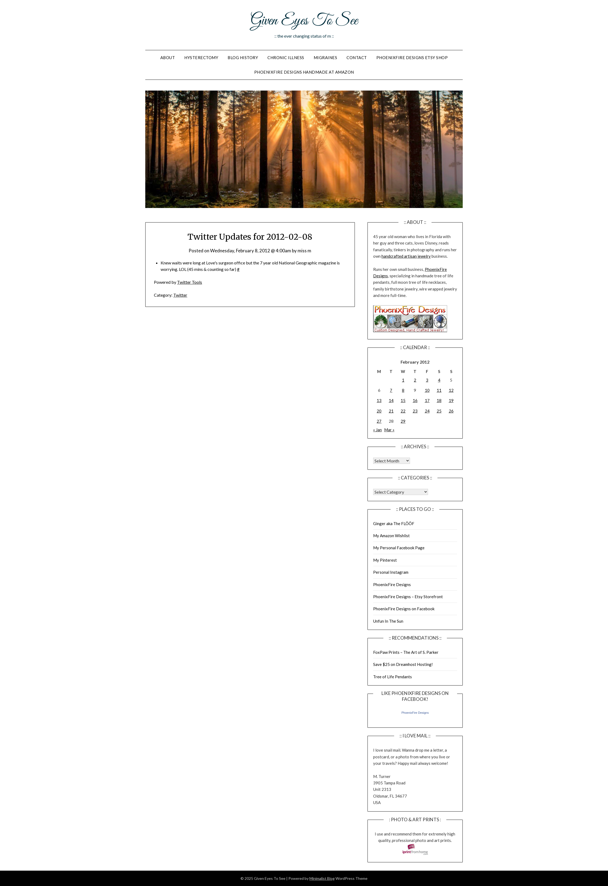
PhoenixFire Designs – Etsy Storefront (408, 596)
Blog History (243, 57)
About (167, 57)
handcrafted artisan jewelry (406, 256)
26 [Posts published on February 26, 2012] (451, 410)
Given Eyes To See (304, 21)
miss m (304, 250)
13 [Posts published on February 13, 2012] (379, 400)
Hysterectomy (201, 57)
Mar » (389, 429)
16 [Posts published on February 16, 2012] (415, 400)
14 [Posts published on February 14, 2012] (391, 400)
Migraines (325, 57)
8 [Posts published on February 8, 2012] (403, 390)
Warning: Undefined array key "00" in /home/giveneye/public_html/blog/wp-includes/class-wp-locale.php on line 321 (391, 461)
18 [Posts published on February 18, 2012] (439, 400)
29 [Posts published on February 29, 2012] (403, 421)
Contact (357, 57)
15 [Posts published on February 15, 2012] (403, 400)
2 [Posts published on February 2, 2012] (415, 380)
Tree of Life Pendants (392, 676)
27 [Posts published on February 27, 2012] (379, 421)
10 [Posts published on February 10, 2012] (427, 390)
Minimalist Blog (322, 878)
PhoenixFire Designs (392, 584)
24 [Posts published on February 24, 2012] (427, 410)
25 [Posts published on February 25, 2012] (439, 410)
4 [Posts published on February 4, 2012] (439, 380)
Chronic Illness (285, 57)
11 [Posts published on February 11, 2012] (439, 390)
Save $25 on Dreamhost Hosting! (403, 664)
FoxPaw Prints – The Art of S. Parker (406, 652)
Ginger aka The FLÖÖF (393, 523)
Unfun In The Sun (388, 621)
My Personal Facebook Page (399, 547)
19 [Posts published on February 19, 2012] (451, 400)
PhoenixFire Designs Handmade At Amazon (304, 72)
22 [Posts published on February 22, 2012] (403, 410)
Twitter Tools (189, 282)
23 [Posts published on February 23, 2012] (415, 410)
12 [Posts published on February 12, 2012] (451, 390)
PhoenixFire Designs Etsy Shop (412, 57)
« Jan (377, 429)
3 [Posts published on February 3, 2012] (427, 380)
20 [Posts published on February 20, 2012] (379, 410)
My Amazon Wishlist (391, 535)
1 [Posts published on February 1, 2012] (403, 380)
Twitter (180, 294)
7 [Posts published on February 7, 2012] (391, 390)
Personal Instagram (390, 572)
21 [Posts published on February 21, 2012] (391, 410)
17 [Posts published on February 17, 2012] (427, 400)
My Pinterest (385, 560)
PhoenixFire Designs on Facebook (403, 608)
